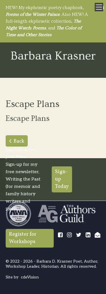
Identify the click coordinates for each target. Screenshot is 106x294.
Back (19, 141)
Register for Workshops (22, 238)
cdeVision (30, 277)
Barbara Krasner (53, 56)
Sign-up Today (62, 179)
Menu (99, 7)
